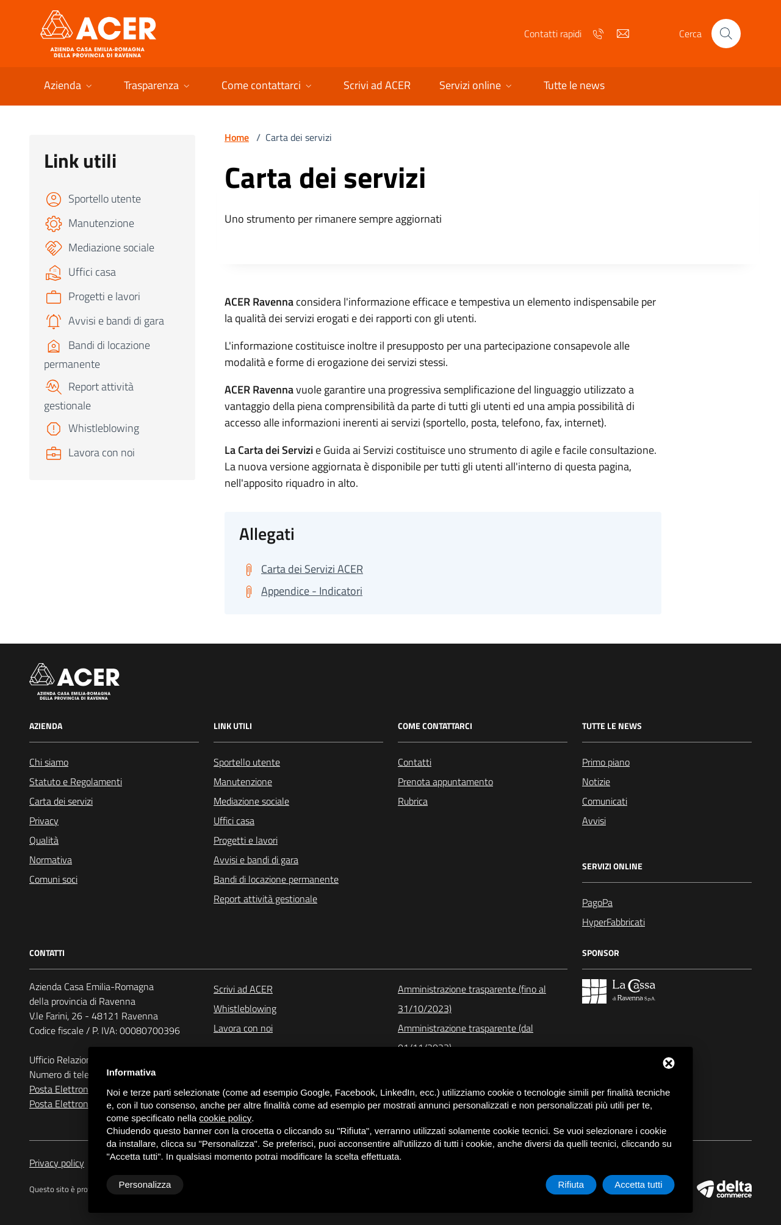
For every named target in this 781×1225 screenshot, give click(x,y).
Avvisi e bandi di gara (256, 859)
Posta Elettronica (64, 1089)
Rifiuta (571, 1184)
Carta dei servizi (61, 801)
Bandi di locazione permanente (276, 879)
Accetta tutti (638, 1184)
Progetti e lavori (246, 840)
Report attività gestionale (265, 898)
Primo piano (606, 762)
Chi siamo (48, 762)
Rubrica (413, 801)
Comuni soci (53, 879)
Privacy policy (56, 1162)
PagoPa (597, 902)
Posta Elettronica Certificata (86, 1103)
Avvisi (594, 820)
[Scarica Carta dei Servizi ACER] (301, 569)
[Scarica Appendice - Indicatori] (300, 591)
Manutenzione (243, 781)
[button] (69, 86)
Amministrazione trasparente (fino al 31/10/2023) (472, 999)
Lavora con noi (243, 1028)
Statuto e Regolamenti (75, 781)
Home (237, 137)
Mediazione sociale (251, 801)
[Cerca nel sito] (726, 33)
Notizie (596, 781)
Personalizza (145, 1184)
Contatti (414, 762)
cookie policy (225, 1118)
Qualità (44, 840)
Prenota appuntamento (445, 781)
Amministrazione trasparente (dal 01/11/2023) (465, 1038)
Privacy (44, 820)
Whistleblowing (245, 1008)
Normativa (50, 859)
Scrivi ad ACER (243, 989)
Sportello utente (247, 762)
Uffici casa (234, 820)
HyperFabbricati (613, 921)
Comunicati (604, 801)
